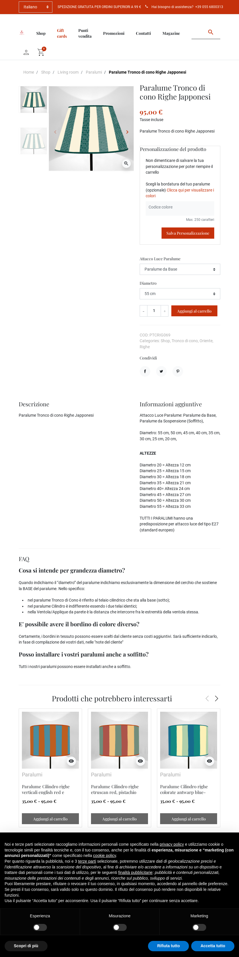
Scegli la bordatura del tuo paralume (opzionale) (180, 190)
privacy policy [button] (172, 844)
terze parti (87, 861)
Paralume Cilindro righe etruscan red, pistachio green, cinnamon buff (115, 792)
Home (28, 72)
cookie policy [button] (104, 855)
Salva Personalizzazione (187, 233)
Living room (68, 72)
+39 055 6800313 (209, 7)
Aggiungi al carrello (194, 310)
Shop (45, 72)
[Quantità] (154, 310)
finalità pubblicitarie (135, 872)
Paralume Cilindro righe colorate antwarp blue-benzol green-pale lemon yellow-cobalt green (185, 795)
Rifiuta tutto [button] (168, 945)
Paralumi (94, 72)
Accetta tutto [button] (212, 945)
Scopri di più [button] (26, 945)
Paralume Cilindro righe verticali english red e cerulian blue (46, 792)
